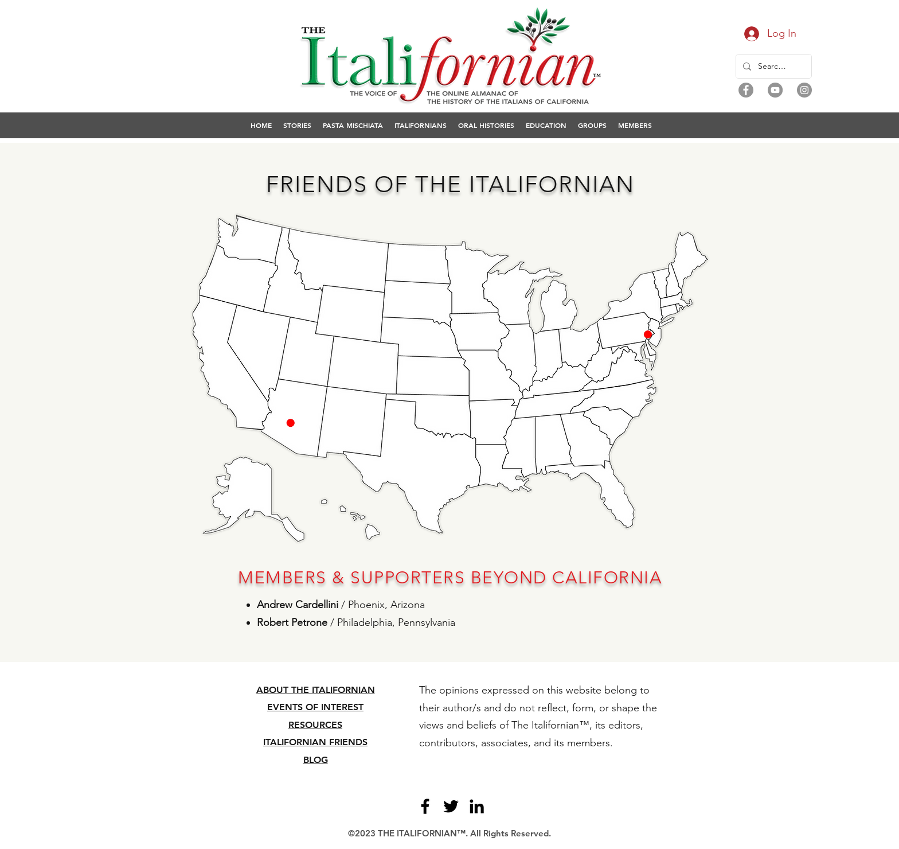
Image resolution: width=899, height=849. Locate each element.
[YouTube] (775, 90)
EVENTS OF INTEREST (315, 707)
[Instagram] (804, 90)
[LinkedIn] (477, 806)
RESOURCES (315, 724)
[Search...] (772, 66)
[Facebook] (745, 90)
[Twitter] (451, 806)
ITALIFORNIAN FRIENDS (315, 742)
